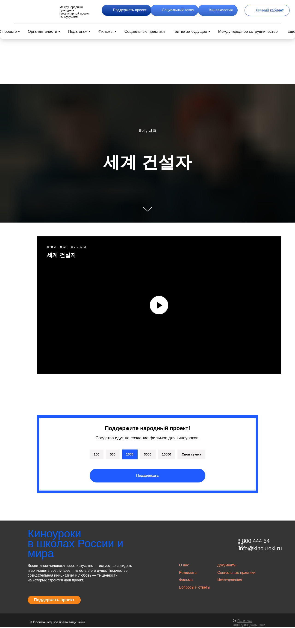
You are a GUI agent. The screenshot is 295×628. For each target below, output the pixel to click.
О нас (184, 566)
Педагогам (77, 31)
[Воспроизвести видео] (159, 305)
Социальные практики (144, 31)
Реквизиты (188, 573)
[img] (32, 10)
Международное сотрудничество (248, 31)
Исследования (229, 581)
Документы (226, 566)
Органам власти (42, 31)
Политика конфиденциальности (249, 623)
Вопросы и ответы (194, 588)
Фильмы (105, 31)
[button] (126, 10)
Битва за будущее (190, 31)
